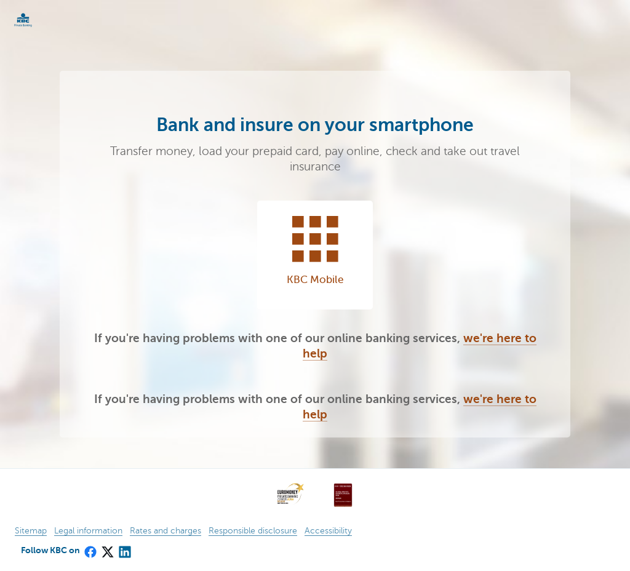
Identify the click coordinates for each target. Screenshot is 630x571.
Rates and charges (165, 530)
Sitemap (31, 530)
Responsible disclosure (253, 530)
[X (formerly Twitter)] (107, 548)
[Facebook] (89, 548)
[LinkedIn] (124, 548)
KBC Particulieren (43, 20)
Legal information (88, 530)
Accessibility (328, 530)
